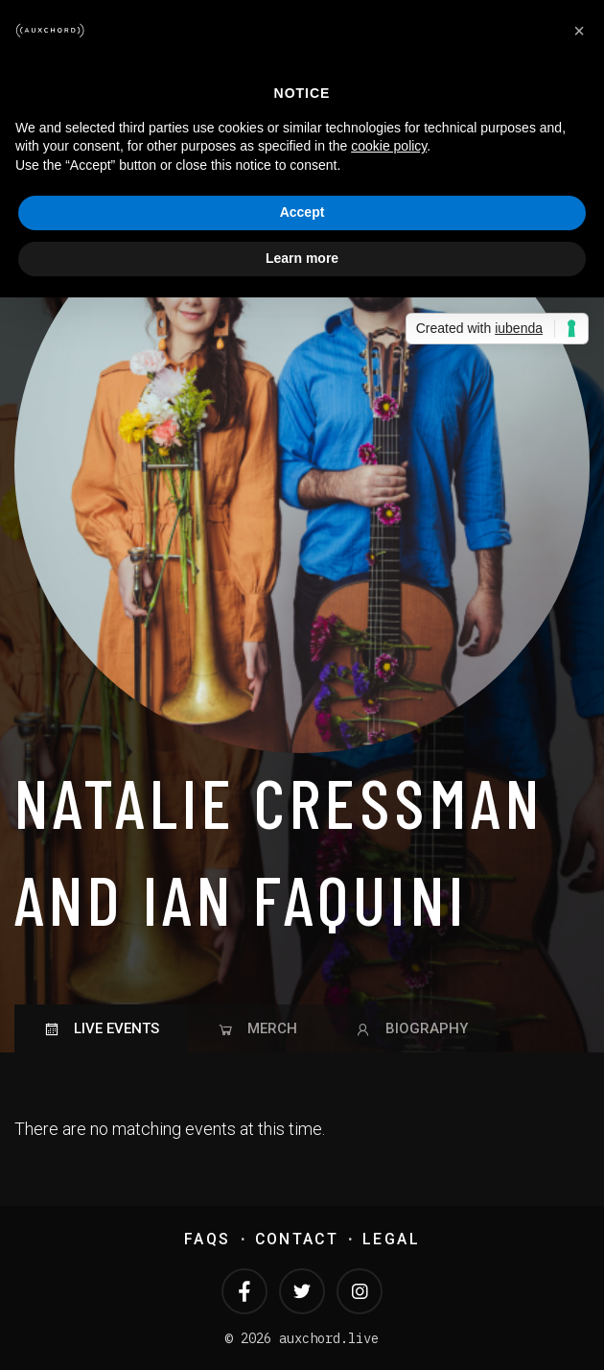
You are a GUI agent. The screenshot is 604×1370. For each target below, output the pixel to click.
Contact (297, 1239)
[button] (579, 30)
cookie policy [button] (389, 146)
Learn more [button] (302, 258)
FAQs (207, 1239)
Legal (391, 1239)
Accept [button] (302, 212)
